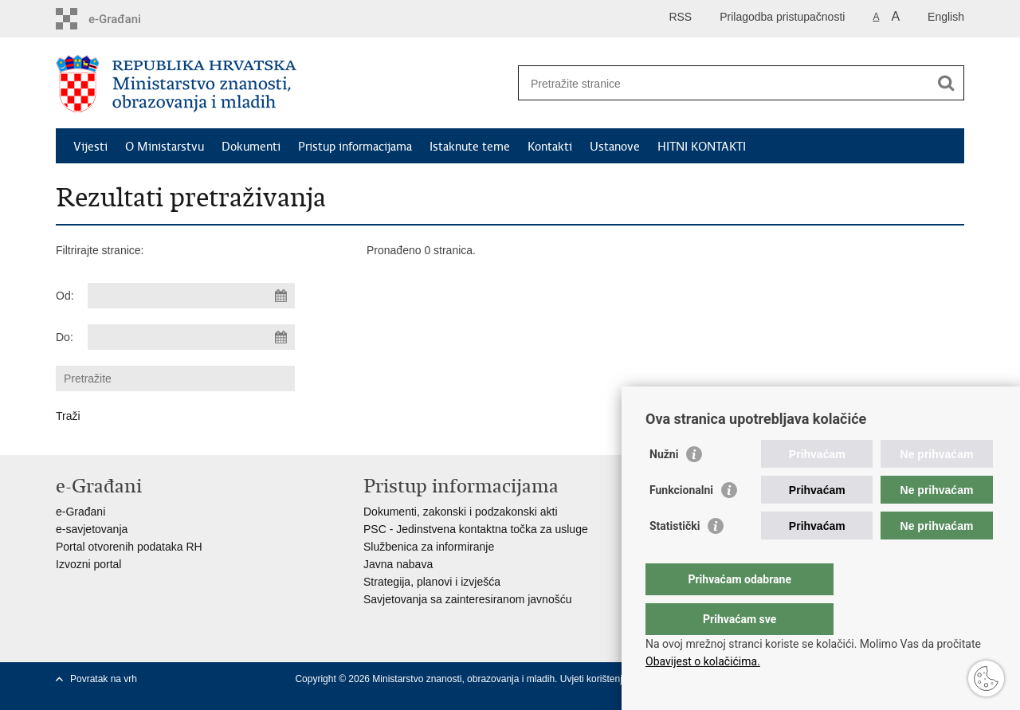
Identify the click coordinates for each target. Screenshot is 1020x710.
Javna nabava (398, 564)
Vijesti (90, 146)
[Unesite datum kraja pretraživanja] (191, 337)
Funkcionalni (681, 522)
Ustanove (615, 146)
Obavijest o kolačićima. (702, 661)
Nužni (663, 486)
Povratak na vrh (103, 679)
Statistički (674, 557)
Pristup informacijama (355, 146)
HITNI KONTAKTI (701, 146)
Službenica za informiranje (428, 546)
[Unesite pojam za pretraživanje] (724, 83)
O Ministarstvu (164, 146)
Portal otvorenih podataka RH (129, 546)
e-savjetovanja (92, 529)
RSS (680, 16)
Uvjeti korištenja (595, 679)
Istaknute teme (470, 146)
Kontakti (550, 146)
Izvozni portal (88, 564)
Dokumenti (251, 146)
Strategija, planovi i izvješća (431, 581)
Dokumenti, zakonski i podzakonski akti (460, 511)
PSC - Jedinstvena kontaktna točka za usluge (475, 529)
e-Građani (80, 511)
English (946, 16)
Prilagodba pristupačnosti (782, 16)
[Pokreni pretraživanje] (945, 83)
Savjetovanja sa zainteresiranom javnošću (467, 599)
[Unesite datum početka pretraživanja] (191, 295)
